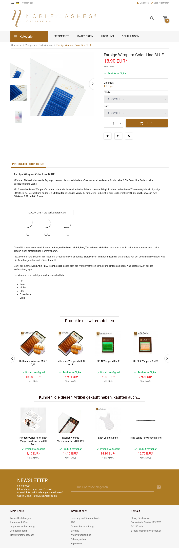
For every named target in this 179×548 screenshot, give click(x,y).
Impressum (76, 543)
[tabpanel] (90, 239)
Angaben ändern (19, 530)
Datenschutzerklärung (82, 526)
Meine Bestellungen (20, 518)
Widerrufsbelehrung (81, 535)
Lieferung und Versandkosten (86, 518)
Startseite (61, 36)
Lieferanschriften (19, 522)
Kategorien (23, 36)
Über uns (107, 36)
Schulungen (130, 36)
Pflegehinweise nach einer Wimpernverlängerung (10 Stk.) (33, 441)
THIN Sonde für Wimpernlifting (146, 437)
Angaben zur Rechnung (22, 526)
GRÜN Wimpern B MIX (108, 361)
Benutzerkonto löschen (22, 535)
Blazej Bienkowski (140, 518)
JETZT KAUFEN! (147, 124)
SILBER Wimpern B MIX (145, 361)
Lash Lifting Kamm (108, 437)
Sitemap (75, 530)
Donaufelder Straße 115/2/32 (146, 522)
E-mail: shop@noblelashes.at (146, 530)
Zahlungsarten (78, 539)
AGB (73, 522)
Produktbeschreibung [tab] (28, 164)
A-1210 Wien (137, 526)
